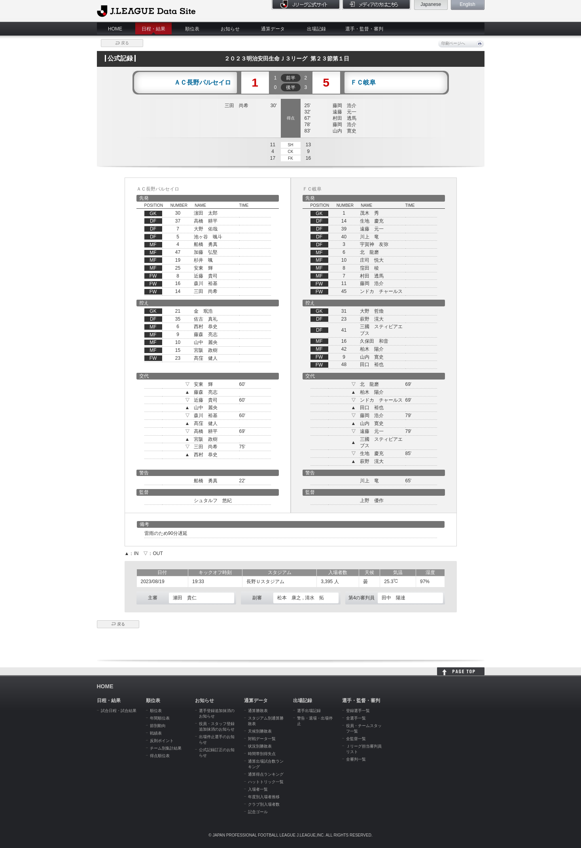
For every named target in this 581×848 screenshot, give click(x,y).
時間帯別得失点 (262, 754)
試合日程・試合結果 (118, 710)
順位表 (192, 29)
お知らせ (230, 29)
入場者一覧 (258, 789)
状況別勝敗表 (260, 746)
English (467, 4)
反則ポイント (162, 740)
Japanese (430, 4)
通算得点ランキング (266, 774)
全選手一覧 (356, 718)
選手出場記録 (309, 710)
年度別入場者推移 (264, 797)
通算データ (273, 29)
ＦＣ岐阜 (363, 82)
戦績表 (156, 733)
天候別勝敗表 (260, 731)
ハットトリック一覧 (266, 782)
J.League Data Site (146, 11)
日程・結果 (153, 29)
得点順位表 (160, 756)
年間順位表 (160, 718)
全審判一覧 (356, 759)
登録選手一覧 (358, 710)
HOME (115, 29)
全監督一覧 (356, 739)
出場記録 (316, 29)
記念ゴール (258, 812)
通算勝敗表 (258, 710)
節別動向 (158, 725)
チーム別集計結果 (166, 748)
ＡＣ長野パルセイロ (202, 82)
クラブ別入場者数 (264, 804)
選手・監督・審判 (364, 29)
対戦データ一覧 (262, 739)
